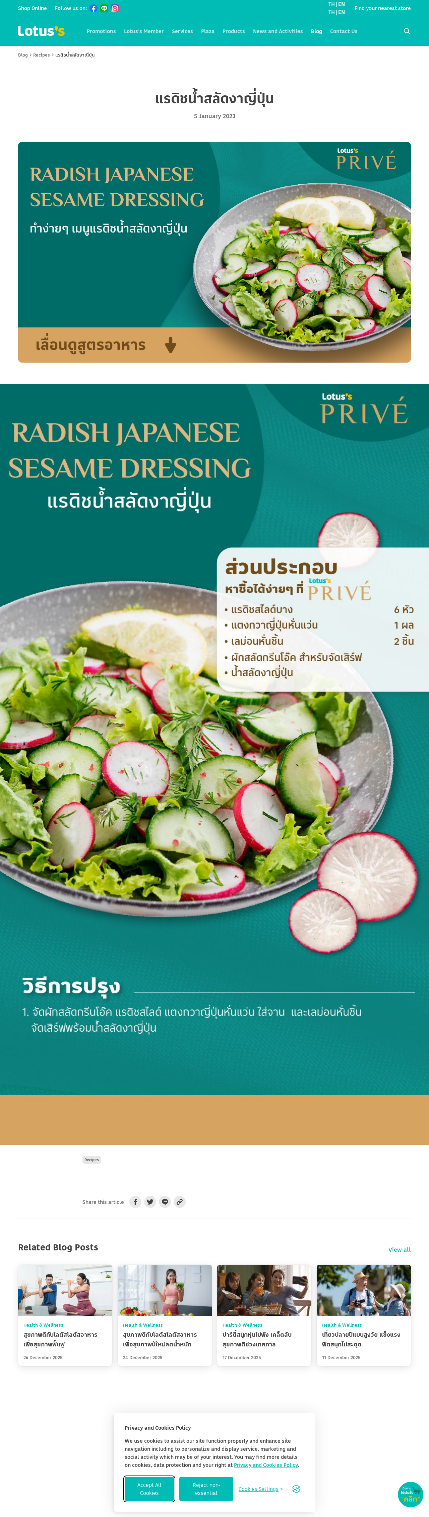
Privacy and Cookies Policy (266, 1465)
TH (331, 4)
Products (234, 31)
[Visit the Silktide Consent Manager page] (296, 1489)
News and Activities (278, 31)
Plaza (207, 31)
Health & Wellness (43, 1325)
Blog (316, 31)
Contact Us (344, 31)
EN (341, 4)
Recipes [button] (91, 1159)
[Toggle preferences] (261, 1489)
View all (399, 1249)
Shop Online (32, 8)
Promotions (101, 31)
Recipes (41, 55)
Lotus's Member (144, 31)
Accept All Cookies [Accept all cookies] (149, 1489)
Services (182, 31)
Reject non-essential (206, 1489)
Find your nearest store (383, 8)
